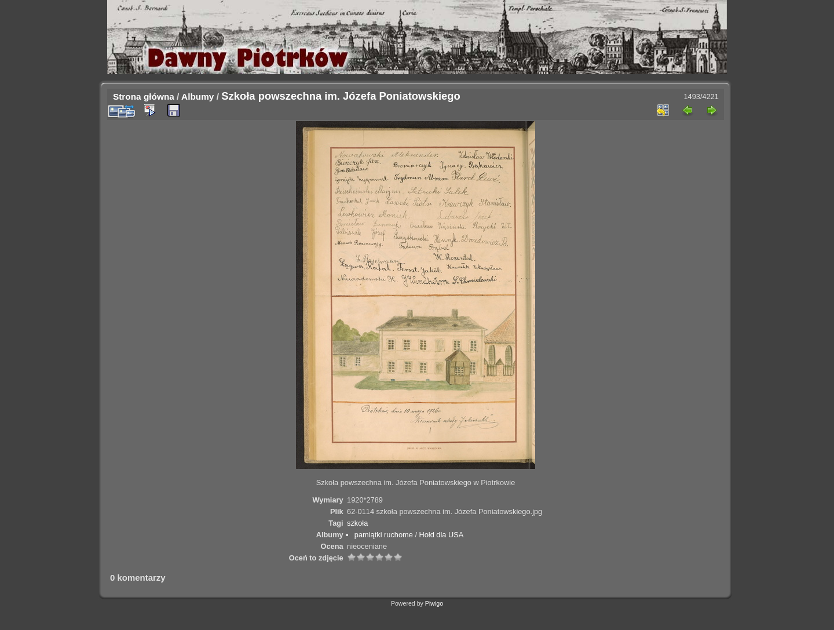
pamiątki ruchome (383, 534)
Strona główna (143, 96)
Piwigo (434, 603)
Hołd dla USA (441, 534)
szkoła (357, 523)
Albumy (197, 96)
